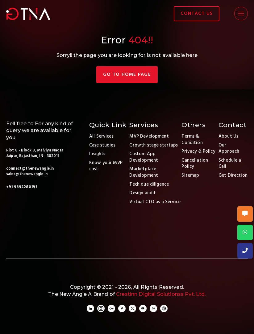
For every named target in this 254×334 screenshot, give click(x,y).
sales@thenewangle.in (27, 174)
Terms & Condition (191, 140)
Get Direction (233, 175)
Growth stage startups (153, 145)
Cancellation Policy (194, 164)
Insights (97, 154)
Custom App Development (143, 157)
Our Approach (229, 148)
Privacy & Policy (198, 151)
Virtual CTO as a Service (155, 202)
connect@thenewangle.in (30, 169)
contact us (197, 13)
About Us (228, 136)
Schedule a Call (230, 164)
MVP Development (149, 136)
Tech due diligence (149, 184)
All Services (101, 136)
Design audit (142, 193)
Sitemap (190, 175)
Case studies (102, 145)
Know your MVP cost (106, 166)
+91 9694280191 (21, 187)
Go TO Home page (127, 74)
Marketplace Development (143, 172)
